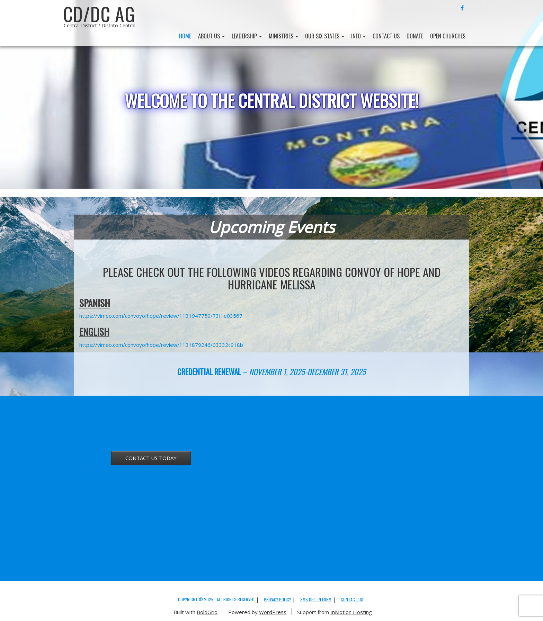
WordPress (272, 611)
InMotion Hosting (351, 611)
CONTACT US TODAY (151, 457)
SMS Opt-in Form (315, 599)
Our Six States (324, 36)
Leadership (247, 36)
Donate (415, 36)
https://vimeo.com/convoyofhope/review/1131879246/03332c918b (161, 344)
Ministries (283, 36)
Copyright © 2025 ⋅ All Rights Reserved (216, 599)
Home (185, 36)
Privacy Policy (277, 599)
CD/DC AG (99, 14)
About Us (211, 36)
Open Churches (447, 36)
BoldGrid (207, 611)
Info (358, 36)
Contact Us (386, 36)
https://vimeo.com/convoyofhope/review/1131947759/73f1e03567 (160, 315)
